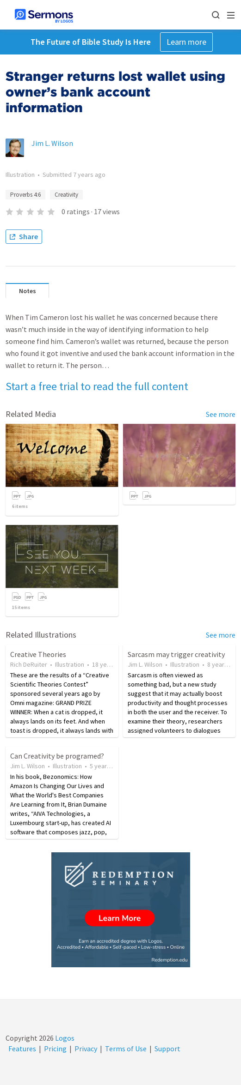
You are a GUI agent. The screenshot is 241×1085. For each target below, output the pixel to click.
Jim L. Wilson (52, 143)
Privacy (85, 1048)
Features (22, 1048)
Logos (64, 1038)
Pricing (55, 1048)
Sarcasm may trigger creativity (176, 654)
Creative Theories (38, 654)
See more (220, 414)
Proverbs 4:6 (25, 195)
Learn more (186, 41)
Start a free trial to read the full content (97, 386)
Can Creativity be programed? (57, 755)
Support (167, 1048)
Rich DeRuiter (28, 664)
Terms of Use (126, 1048)
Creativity (66, 195)
